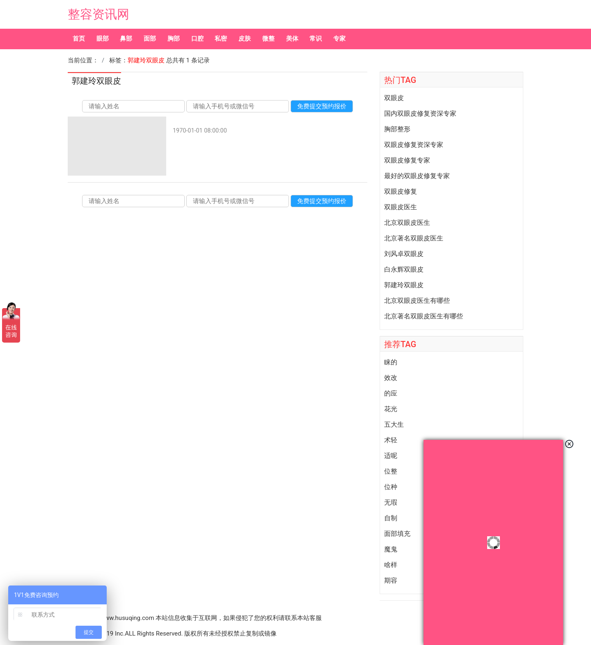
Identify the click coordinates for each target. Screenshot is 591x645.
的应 (390, 393)
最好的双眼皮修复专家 (417, 176)
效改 (390, 378)
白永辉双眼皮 (404, 269)
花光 (390, 409)
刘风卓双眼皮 (404, 254)
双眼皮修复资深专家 (413, 145)
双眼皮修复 (400, 191)
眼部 (102, 38)
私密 (221, 38)
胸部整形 (397, 129)
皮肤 (244, 38)
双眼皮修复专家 (407, 160)
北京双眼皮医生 (407, 223)
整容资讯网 (98, 14)
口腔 (197, 38)
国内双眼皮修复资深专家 (420, 113)
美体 (292, 38)
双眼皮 (394, 98)
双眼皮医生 (400, 207)
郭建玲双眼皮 (404, 285)
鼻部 (126, 38)
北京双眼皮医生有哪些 (417, 300)
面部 (150, 38)
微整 (268, 38)
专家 (339, 38)
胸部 (173, 38)
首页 (79, 38)
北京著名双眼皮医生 (413, 238)
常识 (315, 38)
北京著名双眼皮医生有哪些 (423, 316)
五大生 (394, 424)
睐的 (390, 362)
